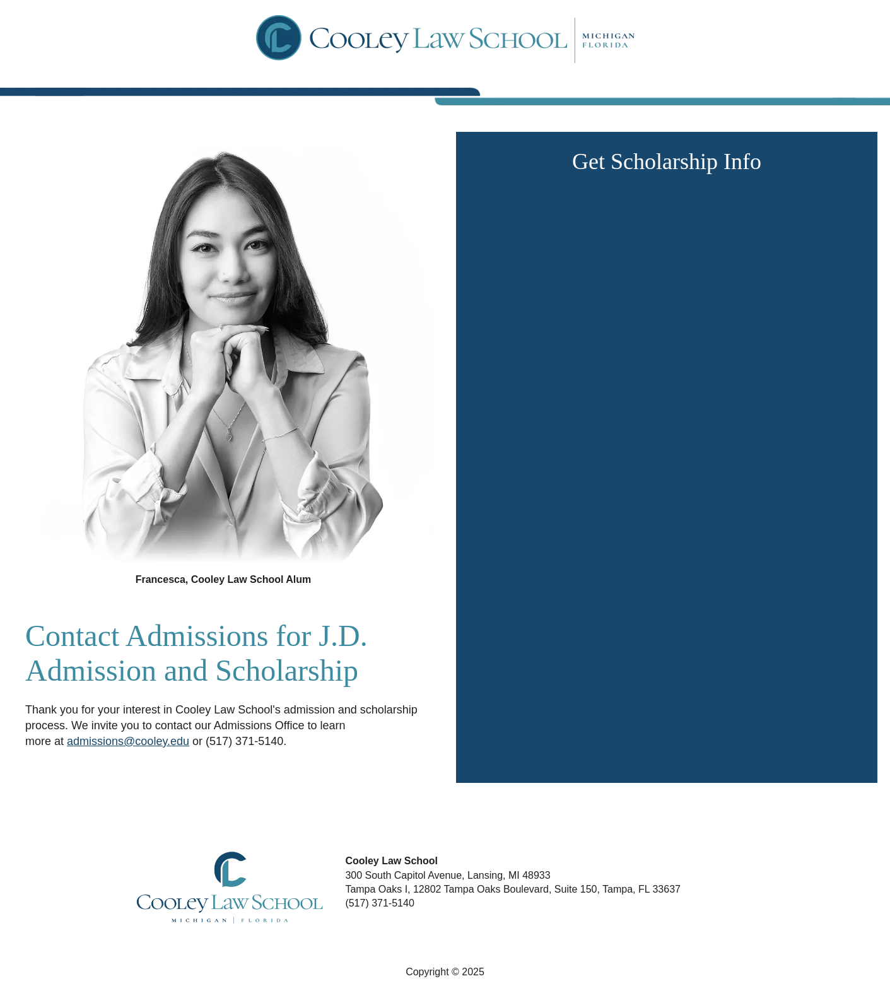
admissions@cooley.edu (128, 741)
